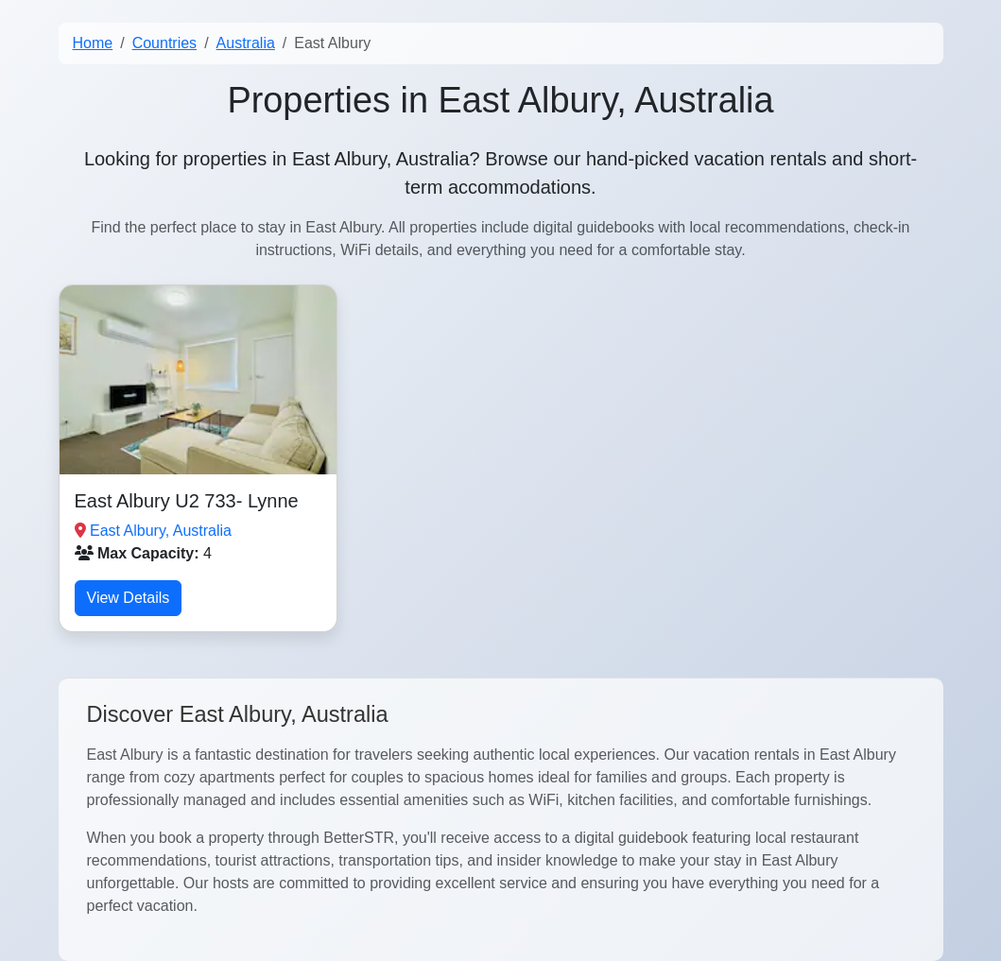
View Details (128, 598)
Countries (164, 43)
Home (93, 43)
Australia (245, 43)
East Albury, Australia (161, 531)
